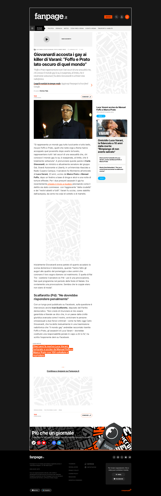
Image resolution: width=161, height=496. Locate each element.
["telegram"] (62, 443)
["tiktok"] (34, 443)
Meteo (66, 28)
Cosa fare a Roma (77, 28)
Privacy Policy (74, 470)
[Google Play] (46, 490)
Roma (60, 410)
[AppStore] (35, 490)
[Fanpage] (37, 457)
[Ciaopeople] (126, 491)
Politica (51, 28)
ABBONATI (108, 17)
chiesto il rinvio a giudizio (59, 184)
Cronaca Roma (38, 410)
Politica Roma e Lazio (50, 410)
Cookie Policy (73, 473)
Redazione (72, 477)
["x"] (51, 443)
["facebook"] (57, 443)
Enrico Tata (44, 91)
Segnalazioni (73, 467)
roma (39, 28)
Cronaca (59, 28)
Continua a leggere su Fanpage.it (63, 371)
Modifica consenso (75, 480)
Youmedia (72, 464)
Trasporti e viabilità (105, 28)
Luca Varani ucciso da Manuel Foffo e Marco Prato (51, 49)
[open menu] (32, 28)
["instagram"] (39, 443)
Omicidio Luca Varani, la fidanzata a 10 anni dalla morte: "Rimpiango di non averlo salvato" (110, 146)
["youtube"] (45, 443)
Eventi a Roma (91, 28)
